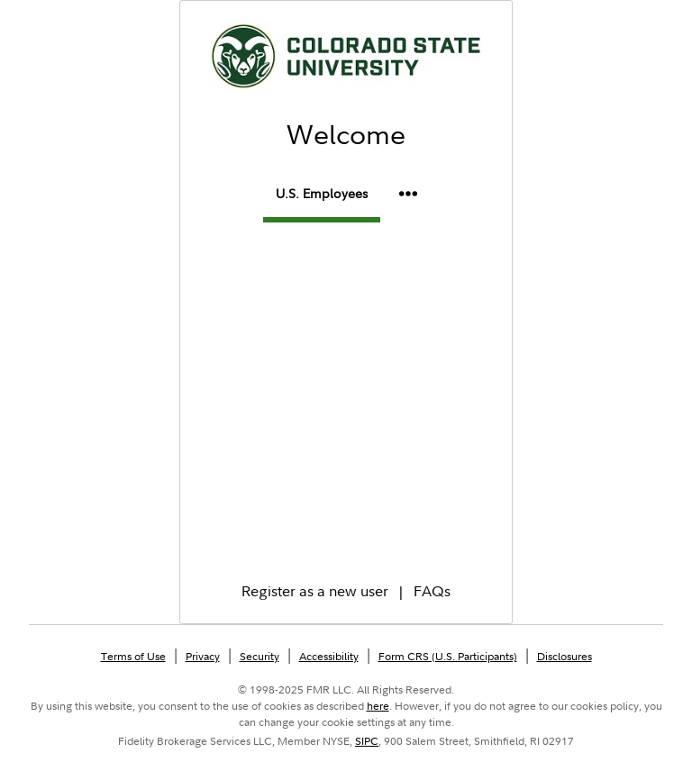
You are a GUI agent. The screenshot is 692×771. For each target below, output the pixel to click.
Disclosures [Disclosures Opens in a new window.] (564, 656)
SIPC (366, 740)
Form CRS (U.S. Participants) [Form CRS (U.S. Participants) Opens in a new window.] (447, 656)
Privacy (203, 656)
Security (259, 656)
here (378, 705)
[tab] (321, 196)
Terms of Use (133, 656)
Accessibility (329, 656)
